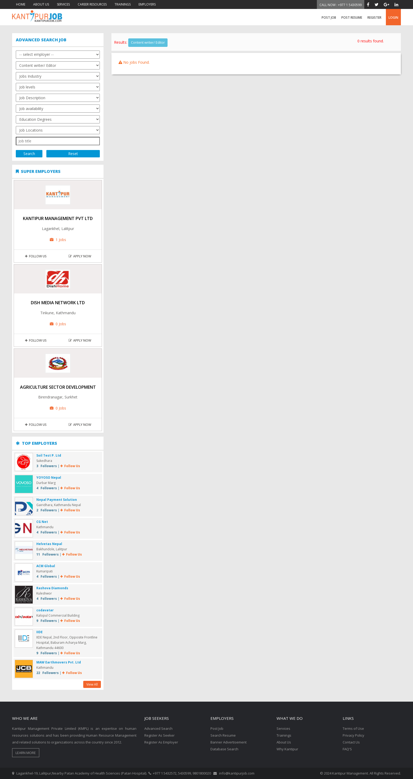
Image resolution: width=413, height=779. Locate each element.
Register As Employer (161, 742)
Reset (73, 153)
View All (92, 684)
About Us (284, 742)
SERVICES (63, 4)
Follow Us (36, 256)
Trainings (284, 735)
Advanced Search (158, 728)
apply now (79, 256)
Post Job (329, 17)
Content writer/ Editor (148, 42)
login (393, 17)
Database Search (224, 749)
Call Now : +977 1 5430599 (340, 5)
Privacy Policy (353, 735)
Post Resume (351, 17)
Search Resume (223, 735)
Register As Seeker (159, 735)
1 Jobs (58, 239)
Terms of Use (353, 728)
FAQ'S (347, 749)
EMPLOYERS (147, 4)
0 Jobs (58, 323)
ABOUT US (41, 4)
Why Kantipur (287, 749)
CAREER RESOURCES (92, 4)
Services (283, 728)
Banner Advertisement (228, 742)
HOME (20, 4)
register (374, 17)
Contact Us (351, 742)
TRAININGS (123, 4)
